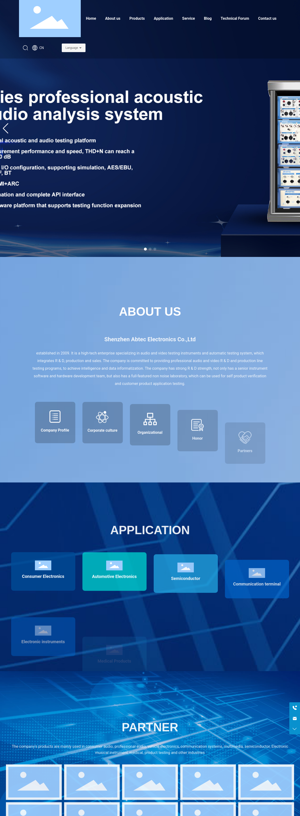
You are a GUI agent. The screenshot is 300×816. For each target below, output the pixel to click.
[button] (145, 249)
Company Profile (55, 465)
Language (72, 47)
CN (38, 48)
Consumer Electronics (43, 612)
